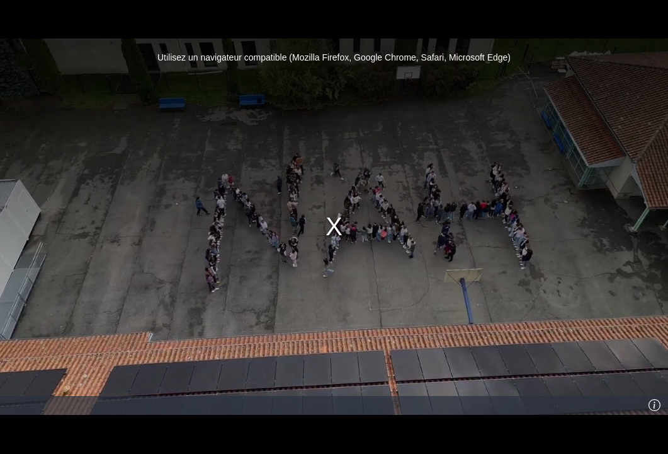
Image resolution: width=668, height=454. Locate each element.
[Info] (654, 405)
